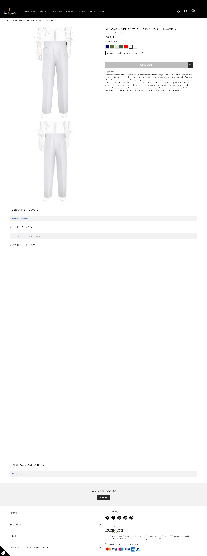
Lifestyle (92, 11)
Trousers (22, 20)
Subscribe (103, 497)
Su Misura (81, 11)
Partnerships (103, 11)
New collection (29, 11)
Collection (42, 11)
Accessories (70, 11)
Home (6, 20)
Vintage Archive (56, 11)
